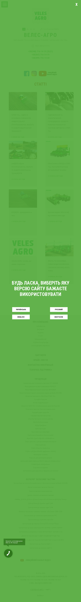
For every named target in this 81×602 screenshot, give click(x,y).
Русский (59, 310)
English (20, 317)
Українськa (21, 310)
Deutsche (58, 317)
